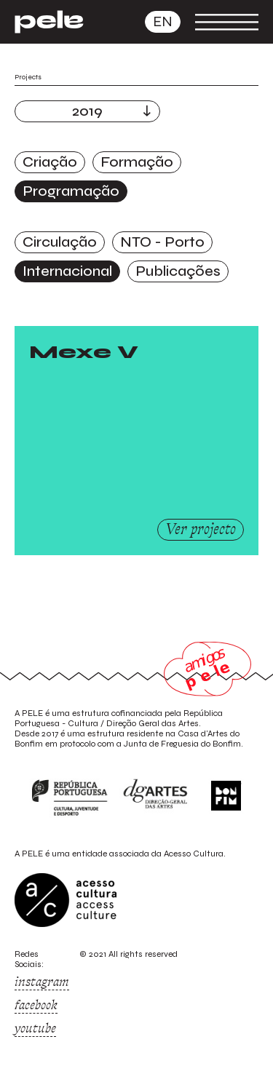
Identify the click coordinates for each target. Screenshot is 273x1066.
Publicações (178, 271)
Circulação (60, 242)
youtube (35, 1028)
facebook (36, 1005)
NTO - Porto (162, 242)
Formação (136, 162)
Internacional (67, 271)
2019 (87, 111)
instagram (42, 982)
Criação (50, 162)
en (163, 21)
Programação (71, 191)
